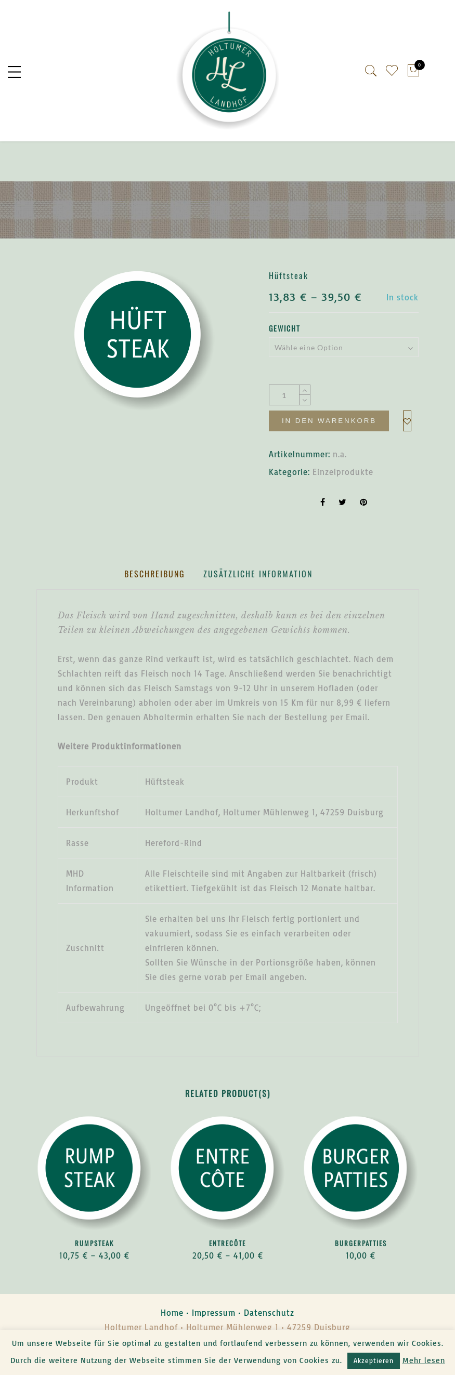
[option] (144, 344)
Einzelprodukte (343, 500)
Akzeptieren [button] (374, 1360)
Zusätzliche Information (258, 602)
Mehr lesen (423, 1360)
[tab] (154, 602)
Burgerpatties (361, 1271)
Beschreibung (154, 602)
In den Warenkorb (330, 423)
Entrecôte (227, 1271)
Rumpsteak (94, 1271)
